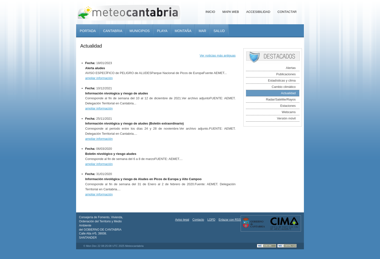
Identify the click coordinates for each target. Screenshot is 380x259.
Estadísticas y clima (282, 80)
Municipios (139, 31)
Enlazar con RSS (230, 219)
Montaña (183, 31)
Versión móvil (286, 118)
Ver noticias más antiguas (218, 55)
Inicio (210, 12)
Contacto (198, 219)
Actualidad (288, 93)
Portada (88, 31)
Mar (202, 31)
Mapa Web (230, 12)
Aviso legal (182, 219)
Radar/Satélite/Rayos (281, 99)
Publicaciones (286, 74)
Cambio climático (284, 87)
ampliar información (99, 78)
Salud (219, 31)
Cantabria (112, 31)
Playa (162, 31)
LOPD (211, 219)
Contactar (287, 12)
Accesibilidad (258, 12)
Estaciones (288, 106)
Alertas (291, 68)
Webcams (289, 112)
